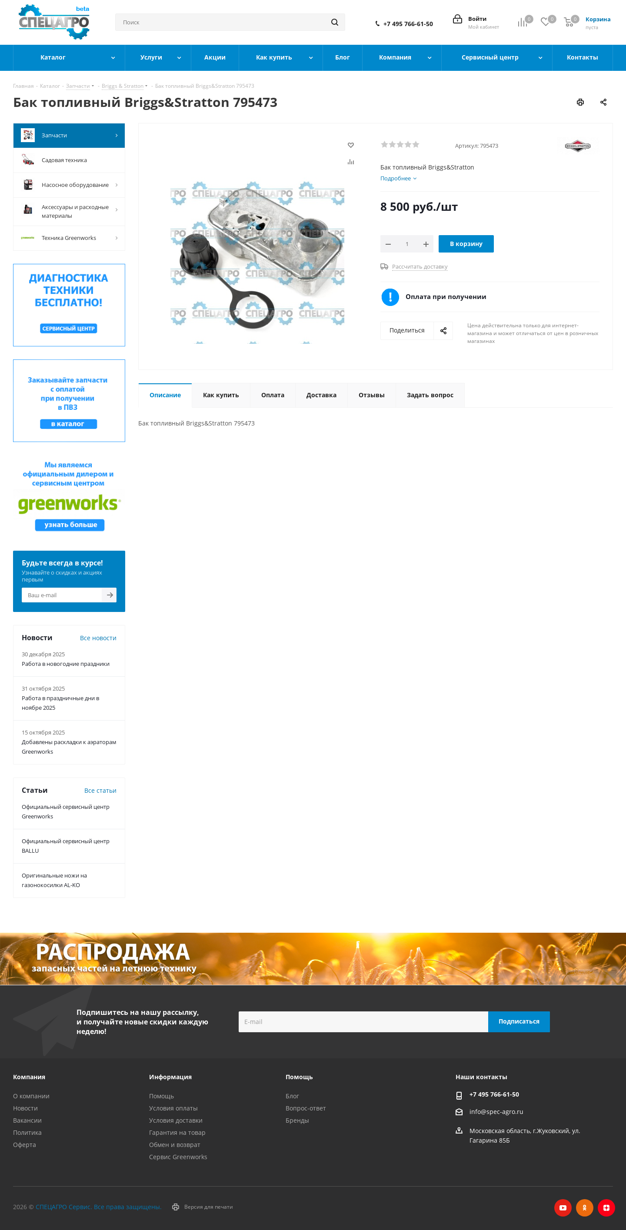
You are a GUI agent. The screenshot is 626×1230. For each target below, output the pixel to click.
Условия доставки (176, 1120)
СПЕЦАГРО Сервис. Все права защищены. (99, 1207)
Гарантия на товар (177, 1132)
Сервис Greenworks (178, 1157)
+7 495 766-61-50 (408, 24)
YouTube (563, 1208)
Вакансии (27, 1120)
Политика (27, 1132)
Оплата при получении (446, 296)
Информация (170, 1077)
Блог (292, 1096)
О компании (31, 1096)
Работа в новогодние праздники (66, 664)
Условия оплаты (173, 1108)
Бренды (297, 1120)
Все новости (98, 638)
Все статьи (100, 790)
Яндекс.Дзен (606, 1208)
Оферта (24, 1144)
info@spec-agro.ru (496, 1111)
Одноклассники (584, 1208)
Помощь (161, 1096)
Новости (25, 1108)
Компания (29, 1077)
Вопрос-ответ (306, 1108)
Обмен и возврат (174, 1144)
